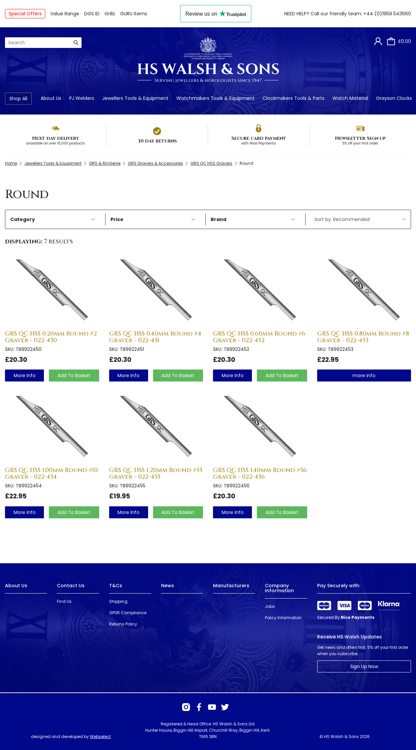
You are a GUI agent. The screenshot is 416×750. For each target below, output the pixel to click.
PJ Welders (81, 98)
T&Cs (115, 585)
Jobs (270, 606)
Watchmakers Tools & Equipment (215, 98)
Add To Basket (74, 375)
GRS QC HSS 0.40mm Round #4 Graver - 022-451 (155, 337)
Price (152, 219)
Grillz (109, 13)
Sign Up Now (364, 666)
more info (25, 375)
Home (11, 163)
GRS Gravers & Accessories (155, 163)
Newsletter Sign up (360, 138)
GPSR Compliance (127, 613)
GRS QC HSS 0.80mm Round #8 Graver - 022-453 (363, 337)
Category (52, 219)
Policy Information (283, 618)
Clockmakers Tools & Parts (293, 98)
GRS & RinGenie (104, 163)
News (167, 585)
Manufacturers (231, 585)
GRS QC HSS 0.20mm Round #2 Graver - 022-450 (51, 337)
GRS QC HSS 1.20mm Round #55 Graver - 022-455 (155, 473)
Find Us (64, 601)
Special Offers (25, 13)
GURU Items (133, 13)
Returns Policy (123, 624)
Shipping (118, 601)
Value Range (64, 13)
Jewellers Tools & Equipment (135, 98)
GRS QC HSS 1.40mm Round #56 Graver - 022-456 (260, 473)
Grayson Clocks (394, 98)
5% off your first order (360, 143)
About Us (51, 98)
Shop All (18, 98)
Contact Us (71, 585)
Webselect (100, 736)
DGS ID (92, 13)
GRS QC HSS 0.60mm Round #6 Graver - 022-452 (259, 337)
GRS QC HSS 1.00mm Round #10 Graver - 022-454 (51, 473)
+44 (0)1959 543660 (387, 13)
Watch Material (350, 98)
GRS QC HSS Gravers (211, 163)
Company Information (279, 588)
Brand (253, 219)
